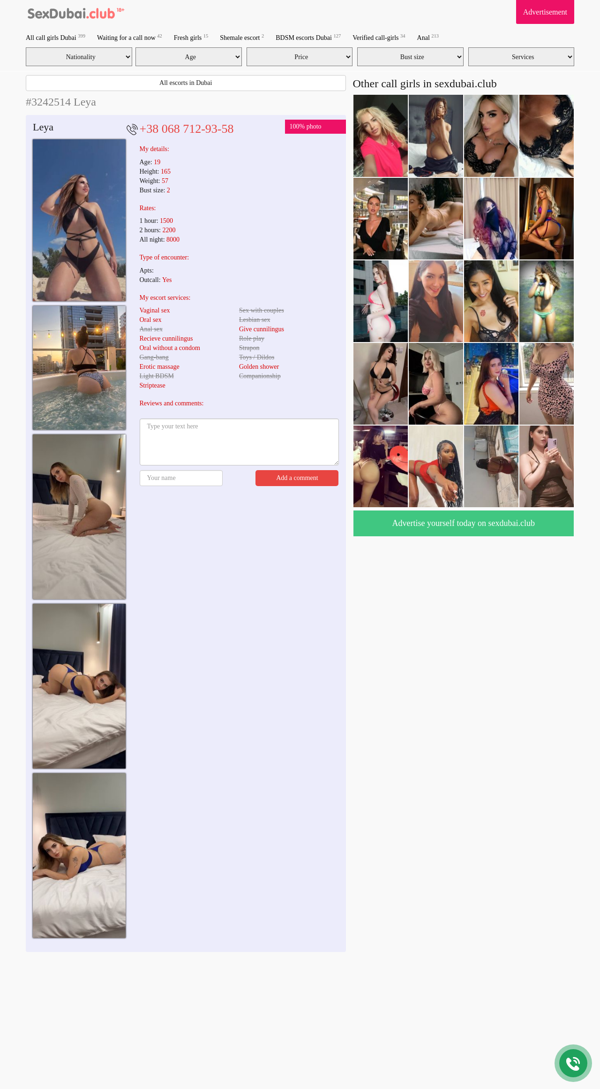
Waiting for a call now (129, 37)
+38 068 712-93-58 (187, 129)
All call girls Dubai (55, 37)
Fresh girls (191, 37)
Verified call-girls (378, 37)
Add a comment (297, 477)
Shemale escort (242, 37)
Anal (428, 37)
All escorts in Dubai (185, 82)
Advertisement (545, 12)
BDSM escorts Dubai (308, 37)
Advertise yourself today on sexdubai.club (463, 523)
